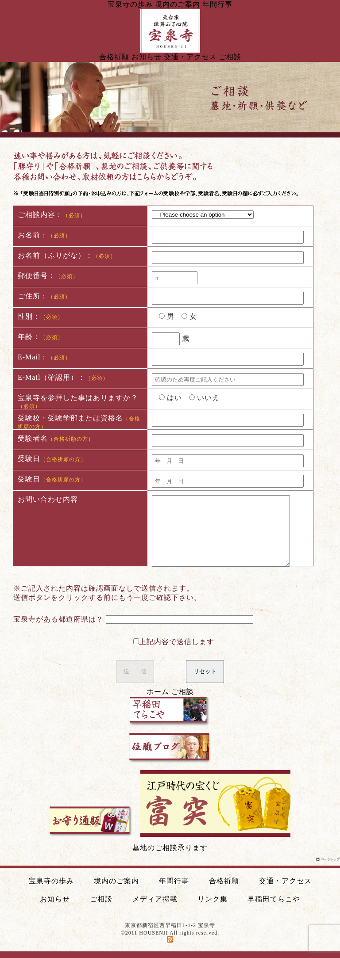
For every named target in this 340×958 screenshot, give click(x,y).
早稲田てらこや (273, 899)
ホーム (158, 691)
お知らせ (146, 57)
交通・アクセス (190, 57)
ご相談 (230, 57)
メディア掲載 (155, 899)
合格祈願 (114, 57)
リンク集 (212, 899)
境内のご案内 (177, 4)
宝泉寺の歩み (130, 4)
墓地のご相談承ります (170, 847)
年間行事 (217, 4)
